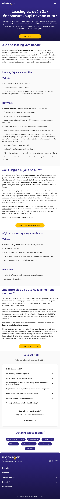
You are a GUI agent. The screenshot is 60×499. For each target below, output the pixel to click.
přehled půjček (32, 211)
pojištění (11, 331)
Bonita (35, 309)
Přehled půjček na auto (30, 36)
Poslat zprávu (30, 420)
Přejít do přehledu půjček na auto (30, 225)
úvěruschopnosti (37, 275)
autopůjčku (6, 209)
